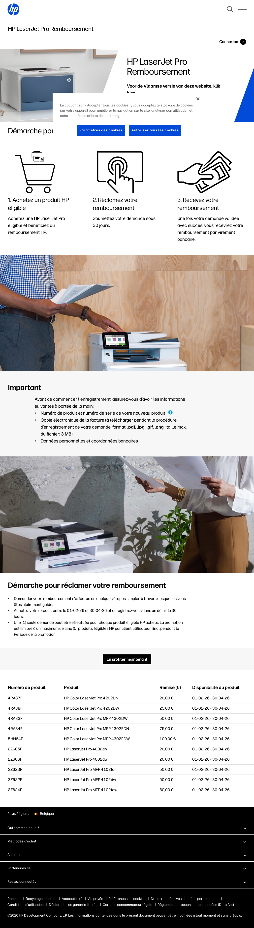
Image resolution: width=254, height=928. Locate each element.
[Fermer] (197, 98)
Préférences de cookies (127, 899)
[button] (127, 827)
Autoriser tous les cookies (155, 130)
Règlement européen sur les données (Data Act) (196, 905)
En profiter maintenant (127, 659)
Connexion (228, 41)
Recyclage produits (41, 899)
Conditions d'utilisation (25, 905)
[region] (129, 118)
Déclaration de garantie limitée (73, 905)
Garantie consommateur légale (127, 905)
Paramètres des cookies (101, 130)
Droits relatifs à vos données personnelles (185, 899)
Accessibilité (72, 899)
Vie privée (95, 899)
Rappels (14, 899)
